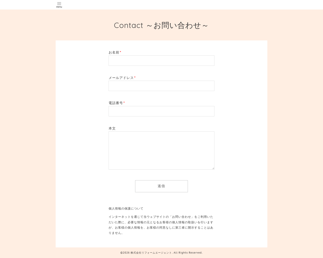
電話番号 (117, 103)
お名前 (115, 52)
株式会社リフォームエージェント (151, 252)
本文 (112, 128)
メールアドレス (122, 78)
